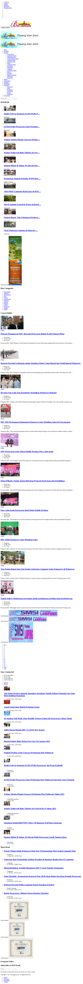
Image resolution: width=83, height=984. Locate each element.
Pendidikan (7, 84)
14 (4, 665)
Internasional (7, 299)
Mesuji (9, 72)
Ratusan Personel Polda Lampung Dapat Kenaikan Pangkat (29, 885)
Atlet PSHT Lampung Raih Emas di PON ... (22, 191)
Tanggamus (10, 67)
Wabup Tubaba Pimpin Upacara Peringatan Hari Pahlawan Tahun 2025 (34, 794)
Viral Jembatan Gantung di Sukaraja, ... (21, 230)
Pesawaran (10, 78)
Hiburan (6, 303)
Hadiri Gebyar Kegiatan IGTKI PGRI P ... (22, 114)
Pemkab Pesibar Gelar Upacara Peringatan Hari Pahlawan (28, 753)
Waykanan (10, 66)
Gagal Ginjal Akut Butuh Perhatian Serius (22, 707)
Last (5, 668)
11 (4, 661)
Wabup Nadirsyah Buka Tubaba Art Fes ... (22, 153)
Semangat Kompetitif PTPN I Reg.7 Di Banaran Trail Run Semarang (33, 823)
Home (5, 50)
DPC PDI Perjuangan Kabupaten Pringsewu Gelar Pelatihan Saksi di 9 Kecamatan (35, 422)
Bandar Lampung (11, 75)
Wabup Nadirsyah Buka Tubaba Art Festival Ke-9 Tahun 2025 (30, 808)
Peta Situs (6, 979)
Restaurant (10, 89)
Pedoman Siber (8, 8)
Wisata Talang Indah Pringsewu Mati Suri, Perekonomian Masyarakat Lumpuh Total (40, 851)
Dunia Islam (7, 292)
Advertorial (7, 95)
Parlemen (6, 82)
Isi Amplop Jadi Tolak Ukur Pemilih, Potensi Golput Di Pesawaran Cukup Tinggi (38, 718)
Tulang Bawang (11, 57)
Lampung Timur (11, 64)
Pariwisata (10, 87)
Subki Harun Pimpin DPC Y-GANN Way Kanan (24, 730)
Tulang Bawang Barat (13, 58)
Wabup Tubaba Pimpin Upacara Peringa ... (22, 140)
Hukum (6, 308)
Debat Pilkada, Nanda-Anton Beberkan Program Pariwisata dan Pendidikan (33, 481)
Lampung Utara (11, 61)
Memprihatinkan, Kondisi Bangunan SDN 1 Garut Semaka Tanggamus (34, 868)
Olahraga (6, 300)
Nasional (6, 51)
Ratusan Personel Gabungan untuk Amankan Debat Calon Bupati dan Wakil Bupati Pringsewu (40, 363)
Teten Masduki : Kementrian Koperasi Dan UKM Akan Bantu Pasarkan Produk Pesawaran (42, 876)
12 (4, 662)
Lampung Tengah (11, 55)
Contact (6, 3)
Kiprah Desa (7, 81)
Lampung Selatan (11, 70)
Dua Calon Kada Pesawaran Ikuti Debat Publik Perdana (24, 510)
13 (4, 664)
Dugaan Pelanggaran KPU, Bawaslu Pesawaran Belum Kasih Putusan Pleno (32, 334)
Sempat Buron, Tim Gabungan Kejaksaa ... (22, 217)
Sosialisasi (10, 91)
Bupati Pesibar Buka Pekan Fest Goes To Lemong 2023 (27, 741)
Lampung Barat (11, 60)
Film (5, 296)
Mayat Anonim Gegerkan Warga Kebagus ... (22, 204)
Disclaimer (7, 6)
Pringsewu (10, 76)
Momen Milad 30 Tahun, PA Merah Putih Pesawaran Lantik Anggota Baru (35, 837)
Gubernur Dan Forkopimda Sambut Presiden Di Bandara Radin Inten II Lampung (39, 859)
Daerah (6, 52)
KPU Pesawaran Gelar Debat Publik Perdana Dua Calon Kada (27, 451)
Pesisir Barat (10, 54)
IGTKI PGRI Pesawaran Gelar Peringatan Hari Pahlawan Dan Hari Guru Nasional (39, 780)
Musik (5, 309)
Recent (6, 684)
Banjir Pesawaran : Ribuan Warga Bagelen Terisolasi (26, 893)
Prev (5, 645)
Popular (6, 682)
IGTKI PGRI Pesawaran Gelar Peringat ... (22, 127)
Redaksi (6, 5)
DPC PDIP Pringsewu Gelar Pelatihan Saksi (19, 540)
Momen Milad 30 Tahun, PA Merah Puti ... (22, 165)
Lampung (9, 69)
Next (5, 667)
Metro (8, 63)
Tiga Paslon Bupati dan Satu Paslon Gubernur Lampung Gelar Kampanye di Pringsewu (38, 569)
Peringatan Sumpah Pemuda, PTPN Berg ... (22, 178)
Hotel (8, 88)
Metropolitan (7, 294)
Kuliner (6, 302)
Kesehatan (6, 306)
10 (4, 659)
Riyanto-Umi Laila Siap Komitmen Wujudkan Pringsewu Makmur (29, 393)
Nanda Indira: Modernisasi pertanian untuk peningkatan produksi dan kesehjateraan (36, 598)
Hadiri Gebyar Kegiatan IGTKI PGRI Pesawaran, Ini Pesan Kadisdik (33, 765)
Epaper (9, 92)
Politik (5, 79)
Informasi (7, 85)
